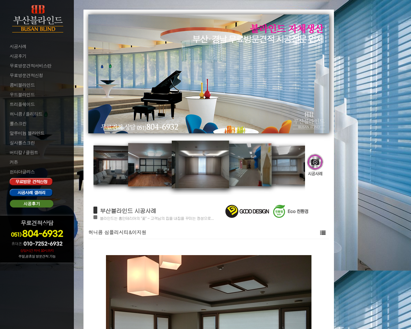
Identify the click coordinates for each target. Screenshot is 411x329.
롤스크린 (18, 123)
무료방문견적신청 (26, 75)
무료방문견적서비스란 (30, 65)
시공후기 (18, 56)
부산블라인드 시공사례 (128, 211)
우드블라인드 (22, 94)
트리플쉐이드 (22, 104)
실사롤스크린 (22, 143)
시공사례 (18, 46)
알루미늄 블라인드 (27, 133)
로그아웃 (17, 276)
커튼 (14, 162)
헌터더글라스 (22, 171)
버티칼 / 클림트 (24, 152)
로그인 (15, 267)
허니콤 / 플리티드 (26, 114)
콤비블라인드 (22, 85)
